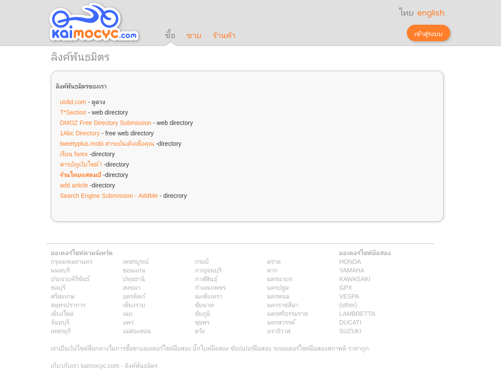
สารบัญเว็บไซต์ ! (81, 164)
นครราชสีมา (282, 304)
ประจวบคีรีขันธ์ (70, 278)
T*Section (73, 112)
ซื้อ (170, 35)
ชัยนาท (204, 304)
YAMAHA (351, 270)
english (431, 13)
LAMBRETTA (357, 313)
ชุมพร (202, 322)
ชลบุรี (58, 287)
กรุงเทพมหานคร (71, 261)
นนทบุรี (60, 270)
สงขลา (132, 287)
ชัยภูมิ (202, 313)
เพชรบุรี (61, 330)
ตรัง (200, 330)
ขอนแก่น (134, 270)
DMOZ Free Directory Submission (105, 122)
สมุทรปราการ (68, 304)
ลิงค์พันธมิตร (141, 365)
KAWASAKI (354, 278)
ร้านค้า (224, 35)
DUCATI (350, 322)
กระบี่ (202, 261)
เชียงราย (134, 304)
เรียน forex (74, 153)
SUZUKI (350, 330)
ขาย (194, 35)
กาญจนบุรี (208, 270)
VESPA (349, 296)
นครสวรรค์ (281, 322)
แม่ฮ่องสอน (137, 330)
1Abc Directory (80, 132)
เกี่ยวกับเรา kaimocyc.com (85, 365)
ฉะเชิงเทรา (209, 296)
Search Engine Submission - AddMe (109, 195)
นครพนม (278, 296)
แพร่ (128, 322)
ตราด (274, 261)
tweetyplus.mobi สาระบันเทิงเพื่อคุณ (107, 143)
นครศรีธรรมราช (287, 313)
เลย (127, 313)
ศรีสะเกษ (63, 296)
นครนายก (280, 278)
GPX (345, 287)
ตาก (272, 270)
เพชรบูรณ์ (135, 261)
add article (74, 184)
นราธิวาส (278, 330)
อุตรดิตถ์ (134, 296)
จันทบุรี (60, 322)
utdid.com (73, 101)
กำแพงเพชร (210, 287)
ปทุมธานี (134, 278)
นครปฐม (278, 287)
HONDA (350, 261)
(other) (348, 304)
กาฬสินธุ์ (206, 278)
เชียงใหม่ (62, 313)
